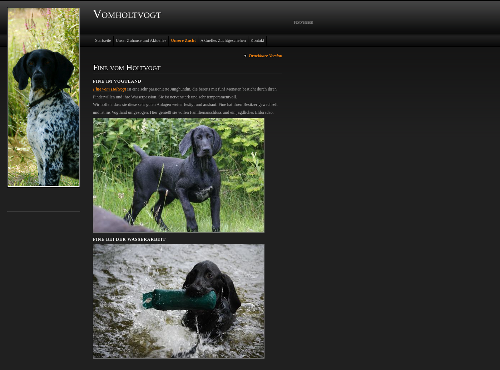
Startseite (103, 40)
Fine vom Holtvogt (109, 89)
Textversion (303, 22)
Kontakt (257, 40)
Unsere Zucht (183, 40)
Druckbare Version (265, 55)
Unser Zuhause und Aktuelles (141, 40)
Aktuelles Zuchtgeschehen (223, 40)
